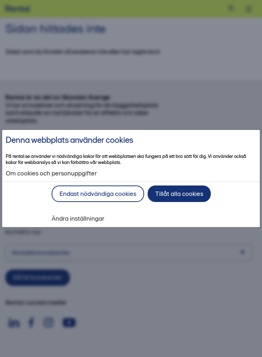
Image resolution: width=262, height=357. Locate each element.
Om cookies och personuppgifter (51, 173)
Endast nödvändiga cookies (97, 194)
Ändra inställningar (78, 218)
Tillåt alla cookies (179, 194)
